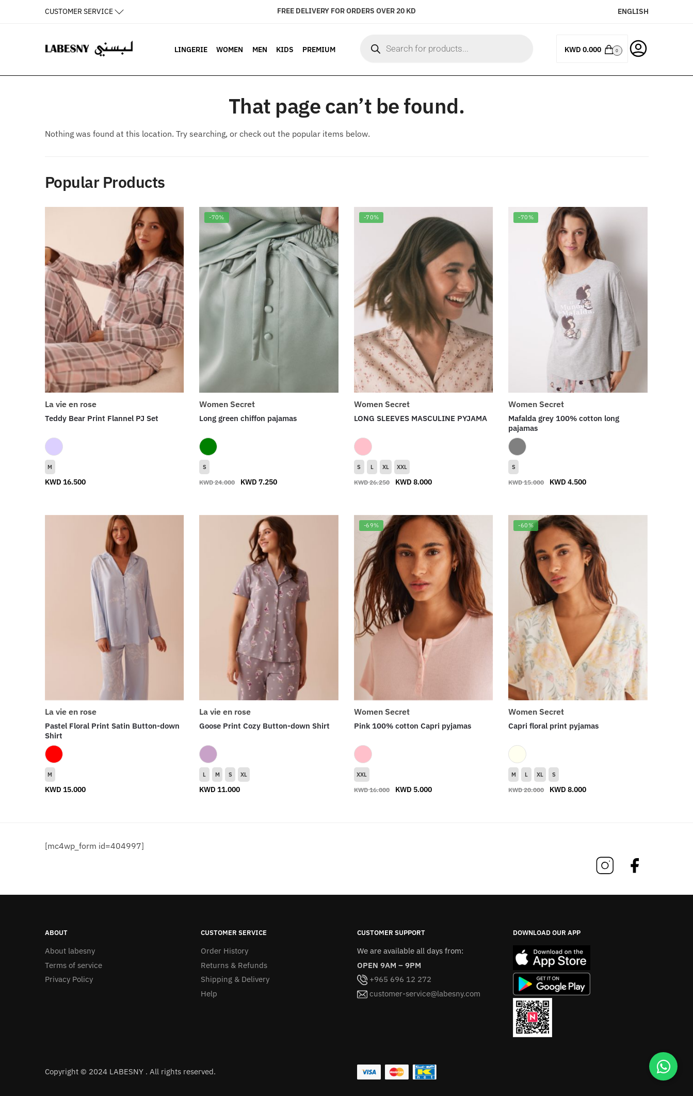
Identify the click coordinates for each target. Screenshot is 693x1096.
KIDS (285, 49)
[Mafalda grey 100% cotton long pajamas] (578, 300)
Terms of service (73, 965)
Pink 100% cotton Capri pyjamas (412, 726)
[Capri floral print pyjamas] (578, 608)
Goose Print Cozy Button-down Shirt (264, 726)
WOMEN (229, 49)
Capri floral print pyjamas (553, 726)
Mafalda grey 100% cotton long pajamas (563, 423)
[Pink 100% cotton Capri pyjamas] (423, 608)
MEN (259, 49)
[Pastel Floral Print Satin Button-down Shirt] (114, 608)
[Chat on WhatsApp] (663, 1066)
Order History (224, 951)
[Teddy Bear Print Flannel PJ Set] (114, 300)
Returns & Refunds (234, 965)
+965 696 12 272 (394, 979)
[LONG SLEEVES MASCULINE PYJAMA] (423, 300)
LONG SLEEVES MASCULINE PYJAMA (420, 418)
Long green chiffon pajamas (248, 418)
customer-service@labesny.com (418, 993)
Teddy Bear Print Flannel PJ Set (101, 418)
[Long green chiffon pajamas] (269, 300)
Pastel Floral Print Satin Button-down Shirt (112, 731)
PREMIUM (318, 49)
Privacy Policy (69, 979)
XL (385, 467)
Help (209, 993)
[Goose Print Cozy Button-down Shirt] (269, 608)
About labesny (70, 951)
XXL (402, 467)
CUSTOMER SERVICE (79, 11)
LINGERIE (190, 49)
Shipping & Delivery (235, 979)
